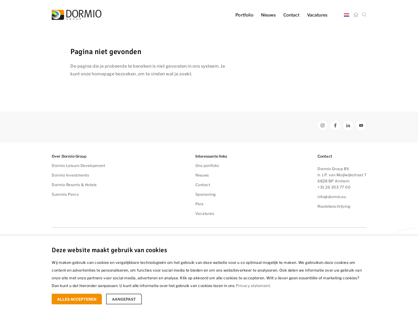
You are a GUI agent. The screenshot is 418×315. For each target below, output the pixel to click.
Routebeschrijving (334, 206)
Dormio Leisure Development (78, 165)
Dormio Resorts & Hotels (74, 184)
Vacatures (317, 15)
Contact (291, 15)
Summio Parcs (65, 194)
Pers (199, 204)
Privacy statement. (253, 285)
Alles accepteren (77, 299)
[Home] (355, 15)
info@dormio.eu (331, 196)
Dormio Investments (70, 175)
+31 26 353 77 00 (334, 187)
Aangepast (124, 299)
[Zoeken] (364, 15)
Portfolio (244, 15)
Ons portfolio (207, 165)
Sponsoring (205, 194)
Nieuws (268, 15)
